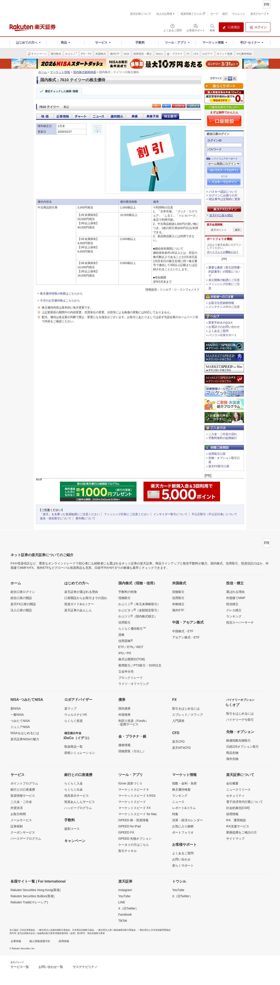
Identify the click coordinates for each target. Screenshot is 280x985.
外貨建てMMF (235, 598)
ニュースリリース (238, 789)
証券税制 (16, 826)
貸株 (121, 634)
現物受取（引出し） (132, 751)
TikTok (122, 920)
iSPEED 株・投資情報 (133, 820)
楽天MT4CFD (181, 747)
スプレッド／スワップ (187, 714)
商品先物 (232, 752)
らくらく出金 (73, 789)
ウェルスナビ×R (75, 714)
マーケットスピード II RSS (137, 795)
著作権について (85, 518)
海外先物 (232, 759)
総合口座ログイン (22, 592)
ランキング (234, 616)
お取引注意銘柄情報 (221, 303)
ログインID (214, 140)
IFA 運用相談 (236, 820)
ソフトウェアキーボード (224, 158)
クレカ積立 (234, 610)
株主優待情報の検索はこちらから (61, 293)
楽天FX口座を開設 (221, 215)
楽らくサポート (183, 865)
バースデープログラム (25, 838)
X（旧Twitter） (128, 908)
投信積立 (232, 604)
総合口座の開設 (21, 598)
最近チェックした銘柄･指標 (61, 91)
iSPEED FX (126, 832)
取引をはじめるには (186, 708)
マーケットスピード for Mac (137, 814)
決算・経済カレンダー (187, 820)
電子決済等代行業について (244, 802)
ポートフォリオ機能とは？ (222, 252)
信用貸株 (125, 641)
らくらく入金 (73, 783)
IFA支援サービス (237, 826)
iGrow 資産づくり (130, 783)
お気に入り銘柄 (183, 826)
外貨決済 (16, 808)
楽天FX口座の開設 (23, 604)
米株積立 (178, 604)
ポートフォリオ (183, 832)
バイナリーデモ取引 (240, 719)
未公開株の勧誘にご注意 (224, 280)
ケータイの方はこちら (133, 844)
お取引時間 (18, 814)
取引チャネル (127, 851)
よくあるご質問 (218, 331)
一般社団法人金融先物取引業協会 (53, 930)
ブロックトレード (130, 677)
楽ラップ (70, 708)
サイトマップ (235, 838)
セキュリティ (235, 795)
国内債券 (124, 708)
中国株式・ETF (182, 631)
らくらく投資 (73, 720)
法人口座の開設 (21, 610)
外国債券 (124, 714)
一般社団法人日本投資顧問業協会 (154, 930)
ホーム (42, 72)
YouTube (124, 896)
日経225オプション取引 (242, 746)
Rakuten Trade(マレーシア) (29, 902)
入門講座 (178, 720)
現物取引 (124, 598)
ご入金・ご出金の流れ (222, 434)
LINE (121, 902)
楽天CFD (178, 741)
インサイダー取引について (170, 514)
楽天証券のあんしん (78, 610)
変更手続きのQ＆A (220, 322)
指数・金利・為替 (184, 783)
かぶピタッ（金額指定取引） (139, 610)
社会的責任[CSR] (238, 808)
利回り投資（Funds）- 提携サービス (133, 722)
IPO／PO (124, 653)
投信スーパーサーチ (240, 622)
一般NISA (17, 714)
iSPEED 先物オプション (135, 838)
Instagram (125, 890)
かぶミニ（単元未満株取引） (139, 604)
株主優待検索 (181, 789)
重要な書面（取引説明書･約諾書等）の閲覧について (224, 271)
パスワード (214, 149)
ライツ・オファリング (133, 683)
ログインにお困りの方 (223, 195)
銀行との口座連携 (22, 789)
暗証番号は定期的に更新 (224, 199)
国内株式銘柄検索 (84, 72)
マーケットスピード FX (134, 808)
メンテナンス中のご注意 (224, 306)
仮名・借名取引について (55, 518)
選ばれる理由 (235, 592)
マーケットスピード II (133, 789)
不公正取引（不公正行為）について (214, 514)
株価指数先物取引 (238, 740)
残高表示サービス (76, 795)
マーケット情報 (60, 72)
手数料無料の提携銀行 (222, 438)
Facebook (125, 914)
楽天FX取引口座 (218, 466)
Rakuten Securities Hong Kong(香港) (35, 890)
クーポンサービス (22, 832)
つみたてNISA (20, 720)
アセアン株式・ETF (185, 637)
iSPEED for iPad (129, 826)
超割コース (72, 828)
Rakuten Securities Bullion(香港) (32, 896)
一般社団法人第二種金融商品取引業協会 (116, 930)
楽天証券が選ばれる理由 (81, 592)
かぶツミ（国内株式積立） (137, 616)
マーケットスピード (132, 802)
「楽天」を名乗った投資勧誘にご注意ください (70, 514)
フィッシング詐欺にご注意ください (126, 514)
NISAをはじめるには (24, 733)
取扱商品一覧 (73, 746)
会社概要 (232, 783)
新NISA (15, 708)
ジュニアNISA (20, 727)
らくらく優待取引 (132, 628)
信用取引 (124, 622)
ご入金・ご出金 (21, 802)
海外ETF (178, 610)
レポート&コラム (184, 808)
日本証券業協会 (27, 930)
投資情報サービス (22, 795)
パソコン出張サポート (222, 335)
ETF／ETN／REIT (130, 647)
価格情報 (124, 745)
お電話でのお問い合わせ (224, 326)
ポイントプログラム (24, 783)
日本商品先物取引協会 (83, 930)
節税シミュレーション (79, 752)
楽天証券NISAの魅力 (24, 739)
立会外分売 (126, 671)
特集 (175, 814)
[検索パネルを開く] (212, 27)
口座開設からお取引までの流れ (85, 598)
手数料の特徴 (127, 592)
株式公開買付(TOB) (131, 659)
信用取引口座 (217, 453)
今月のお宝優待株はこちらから (60, 300)
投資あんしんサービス (79, 802)
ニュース (178, 802)
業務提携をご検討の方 (241, 832)
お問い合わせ (181, 859)
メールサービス (21, 820)
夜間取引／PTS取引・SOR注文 (140, 665)
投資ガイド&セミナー (79, 604)
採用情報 (232, 814)
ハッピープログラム (78, 808)
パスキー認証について (223, 191)
